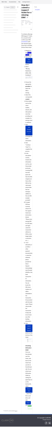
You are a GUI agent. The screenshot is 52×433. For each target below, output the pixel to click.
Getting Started (26, 2)
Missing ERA (37, 9)
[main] (26, 209)
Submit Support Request (29, 328)
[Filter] (18, 7)
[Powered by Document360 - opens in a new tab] (10, 410)
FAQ (19, 2)
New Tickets (29, 61)
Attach (28, 403)
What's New (4, 2)
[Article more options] (31, 29)
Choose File (29, 390)
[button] (10, 7)
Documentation (12, 2)
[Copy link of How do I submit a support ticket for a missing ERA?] (27, 17)
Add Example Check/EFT (29, 131)
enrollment (24, 42)
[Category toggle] (21, 9)
